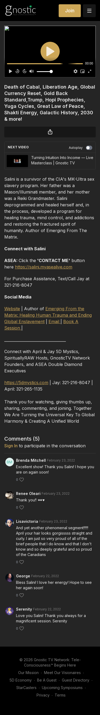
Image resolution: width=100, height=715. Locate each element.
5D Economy (21, 680)
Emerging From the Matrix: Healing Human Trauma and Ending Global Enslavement (48, 315)
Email (55, 321)
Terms (60, 695)
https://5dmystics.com (26, 382)
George (23, 576)
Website (12, 308)
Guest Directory (75, 680)
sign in (11, 445)
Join (69, 10)
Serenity (24, 609)
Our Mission (28, 672)
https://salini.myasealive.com (43, 267)
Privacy (43, 695)
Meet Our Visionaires (62, 672)
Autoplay (80, 148)
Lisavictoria (27, 521)
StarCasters (26, 687)
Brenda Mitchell (31, 460)
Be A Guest (47, 680)
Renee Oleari (28, 493)
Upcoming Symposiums (62, 687)
